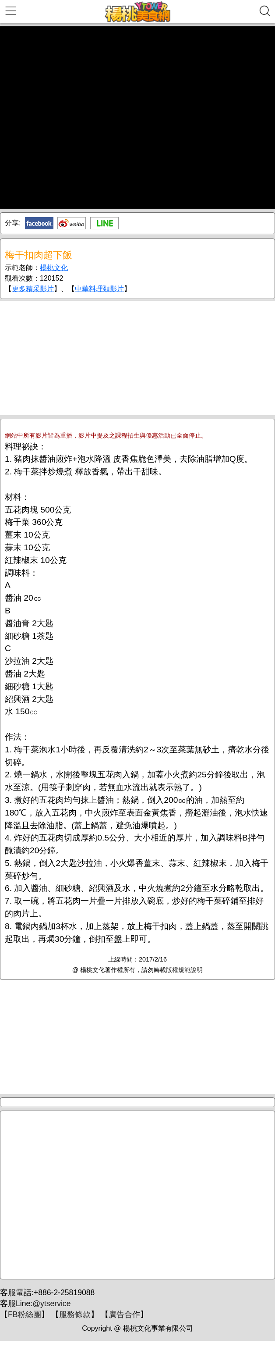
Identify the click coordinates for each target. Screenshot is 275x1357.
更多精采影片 (33, 288)
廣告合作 (124, 1314)
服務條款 (75, 1314)
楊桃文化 (54, 267)
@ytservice (51, 1303)
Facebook (39, 223)
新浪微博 (71, 223)
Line (104, 223)
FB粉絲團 (24, 1314)
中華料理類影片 (99, 288)
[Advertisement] (137, 358)
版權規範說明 (184, 969)
